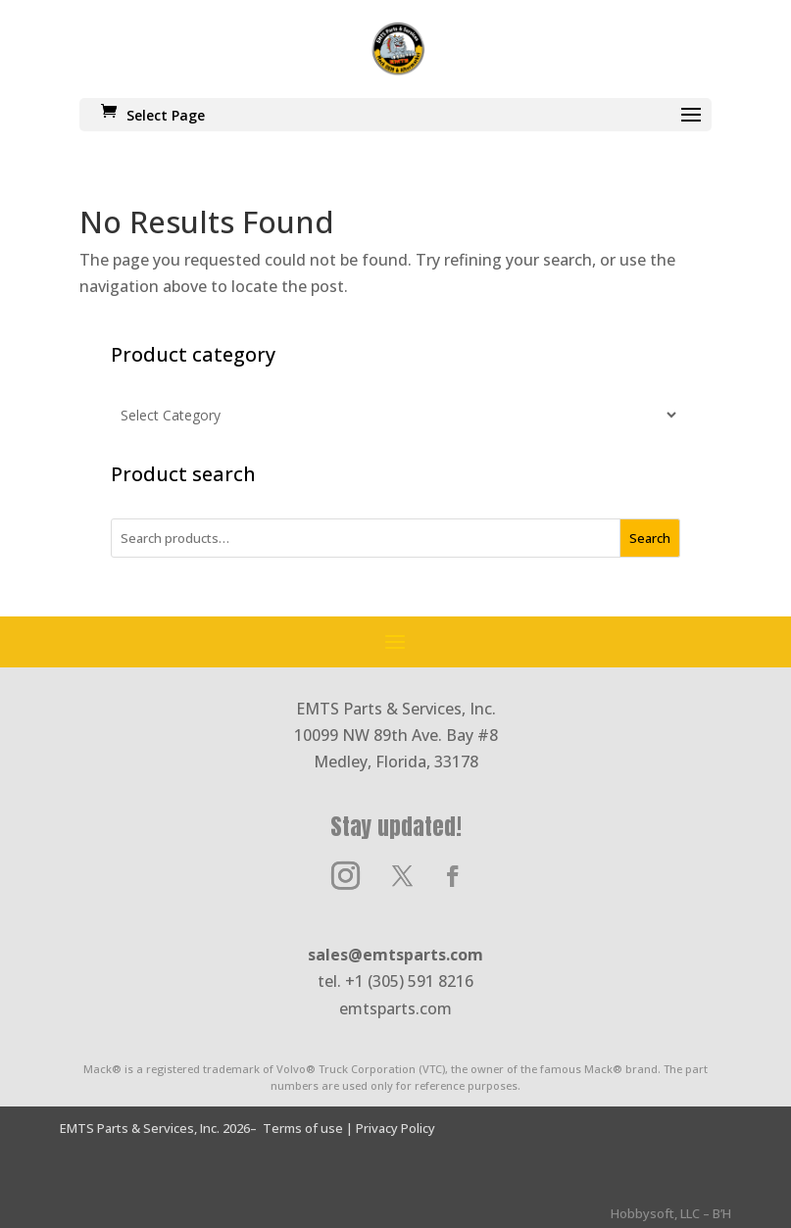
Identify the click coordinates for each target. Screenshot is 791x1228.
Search (649, 538)
